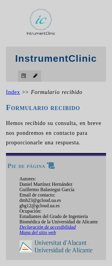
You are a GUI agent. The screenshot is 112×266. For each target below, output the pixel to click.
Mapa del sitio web (37, 232)
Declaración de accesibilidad (47, 227)
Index (13, 92)
